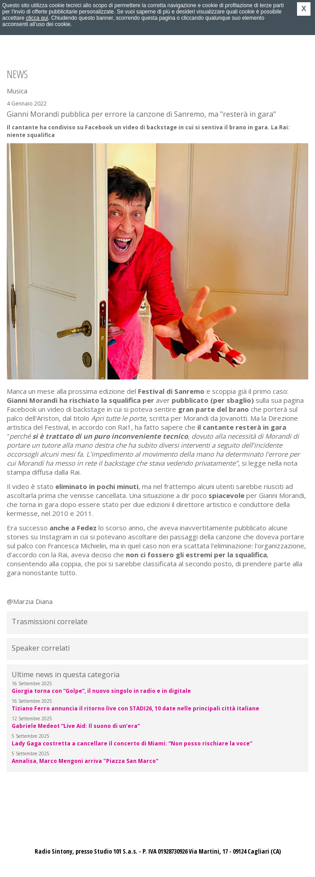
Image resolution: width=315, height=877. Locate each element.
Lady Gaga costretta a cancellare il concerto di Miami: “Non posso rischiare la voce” (132, 743)
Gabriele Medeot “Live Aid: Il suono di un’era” (76, 726)
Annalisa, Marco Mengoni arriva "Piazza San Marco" (85, 761)
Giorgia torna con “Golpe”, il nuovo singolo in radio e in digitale (101, 691)
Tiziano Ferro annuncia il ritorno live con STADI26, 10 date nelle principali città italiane (135, 708)
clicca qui (37, 18)
